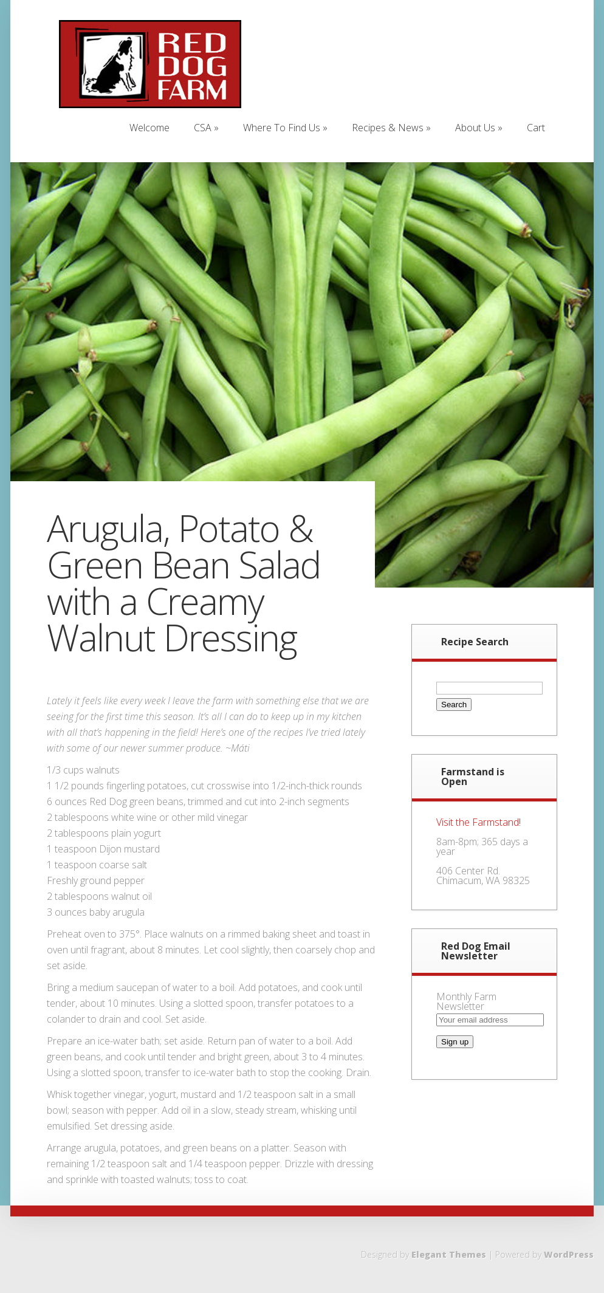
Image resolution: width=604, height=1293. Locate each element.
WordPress (569, 1254)
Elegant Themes (448, 1254)
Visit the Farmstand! (478, 822)
